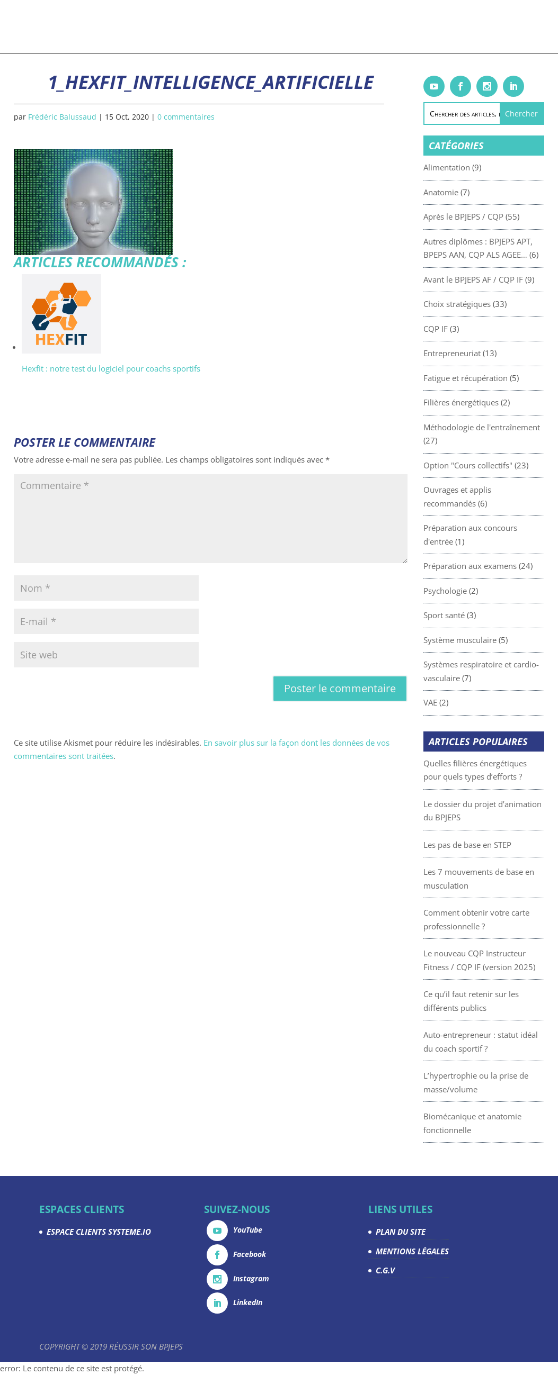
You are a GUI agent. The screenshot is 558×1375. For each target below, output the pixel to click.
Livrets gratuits (184, 27)
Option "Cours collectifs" (493, 465)
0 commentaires (186, 117)
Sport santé (469, 615)
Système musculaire (485, 640)
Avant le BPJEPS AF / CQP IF (498, 279)
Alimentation (472, 167)
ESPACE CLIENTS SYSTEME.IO (99, 1231)
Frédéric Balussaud (62, 117)
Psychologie (470, 590)
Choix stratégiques (482, 303)
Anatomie (466, 192)
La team (424, 27)
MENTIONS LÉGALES (412, 1251)
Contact (514, 27)
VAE (456, 702)
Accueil (35, 27)
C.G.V (385, 1270)
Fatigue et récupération (491, 378)
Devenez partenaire (370, 27)
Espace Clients (469, 27)
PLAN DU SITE (401, 1231)
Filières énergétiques (486, 402)
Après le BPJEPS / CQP (489, 216)
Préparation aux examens (495, 565)
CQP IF (461, 328)
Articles (232, 27)
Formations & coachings (98, 27)
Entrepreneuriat (477, 353)
